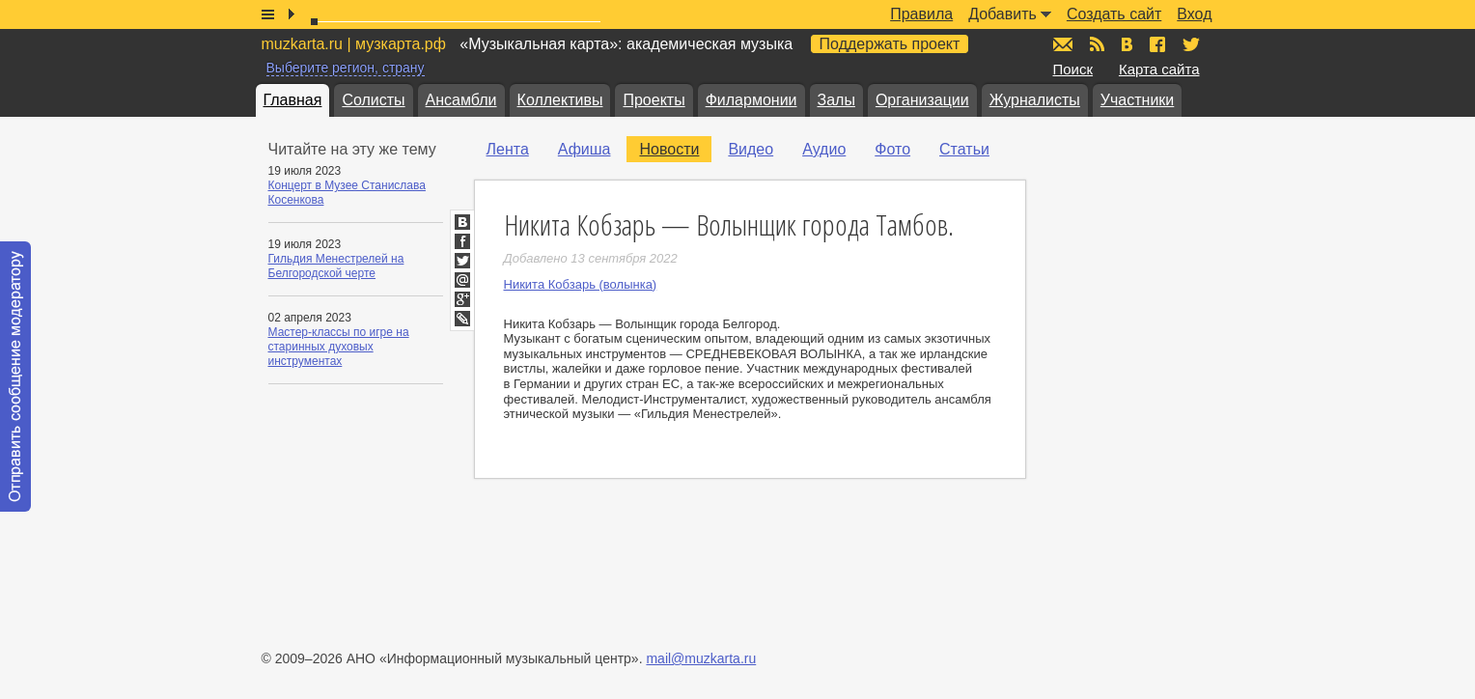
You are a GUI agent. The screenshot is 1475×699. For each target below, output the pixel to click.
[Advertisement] (1169, 329)
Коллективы (560, 100)
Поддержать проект (890, 44)
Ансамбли (461, 100)
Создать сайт (1114, 14)
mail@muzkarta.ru (701, 658)
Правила (921, 14)
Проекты (653, 100)
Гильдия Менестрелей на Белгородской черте (336, 266)
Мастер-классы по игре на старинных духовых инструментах (338, 346)
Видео (750, 149)
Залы (836, 100)
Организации (922, 100)
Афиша (584, 149)
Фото (892, 149)
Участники (1137, 100)
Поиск (1073, 69)
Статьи (964, 149)
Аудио (824, 149)
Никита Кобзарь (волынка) (580, 284)
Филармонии (751, 100)
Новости (669, 149)
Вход (1194, 14)
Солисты (373, 100)
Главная (293, 100)
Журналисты (1034, 100)
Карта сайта (1159, 69)
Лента (508, 149)
